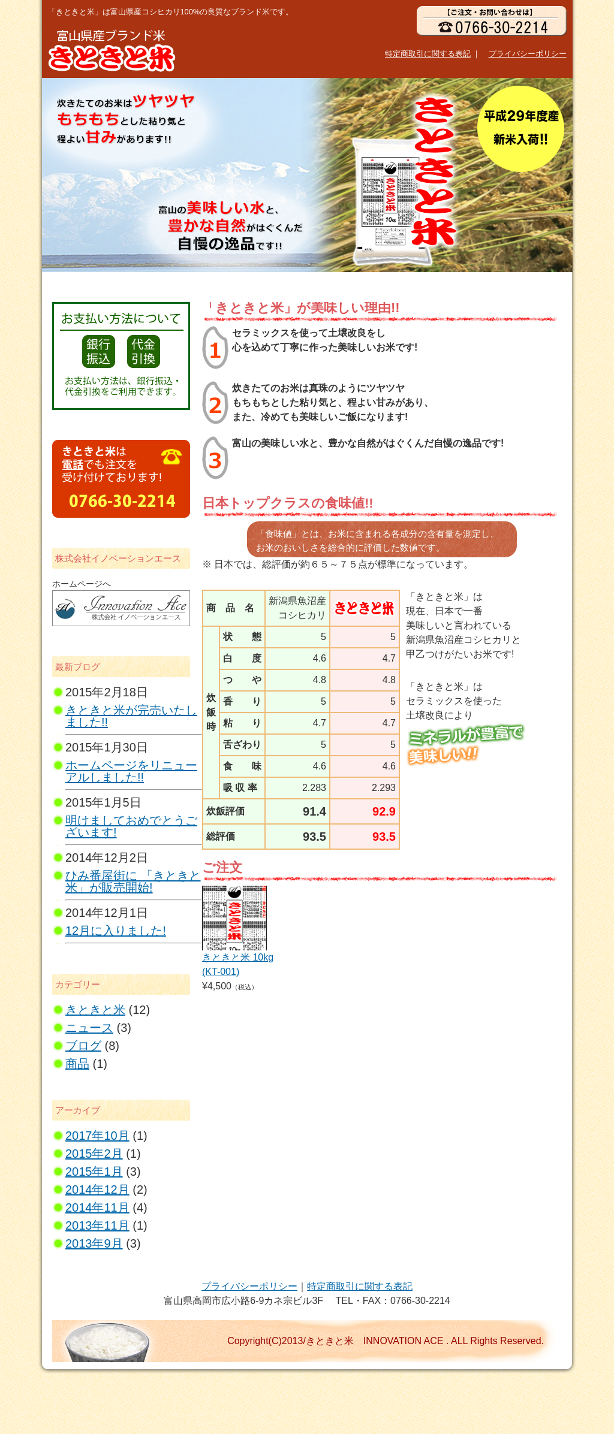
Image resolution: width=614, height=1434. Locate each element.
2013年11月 (97, 1225)
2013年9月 (94, 1243)
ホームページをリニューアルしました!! (131, 771)
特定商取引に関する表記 (428, 53)
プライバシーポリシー (528, 53)
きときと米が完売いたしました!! (131, 716)
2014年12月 (97, 1189)
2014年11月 (97, 1207)
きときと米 (95, 1009)
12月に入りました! (115, 930)
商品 (77, 1063)
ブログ (83, 1045)
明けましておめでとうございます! (131, 826)
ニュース (89, 1027)
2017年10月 (97, 1135)
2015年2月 (94, 1153)
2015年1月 (94, 1171)
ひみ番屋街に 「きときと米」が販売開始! (133, 881)
